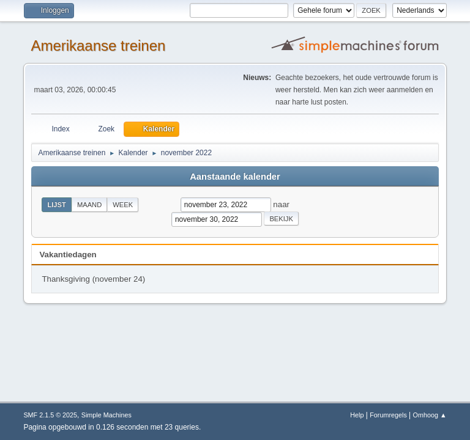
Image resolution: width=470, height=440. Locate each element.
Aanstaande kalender (235, 177)
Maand (89, 204)
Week (123, 204)
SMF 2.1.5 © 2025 (50, 415)
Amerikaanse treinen (98, 45)
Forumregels (388, 415)
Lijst (56, 204)
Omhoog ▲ (430, 415)
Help (357, 415)
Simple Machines (106, 415)
